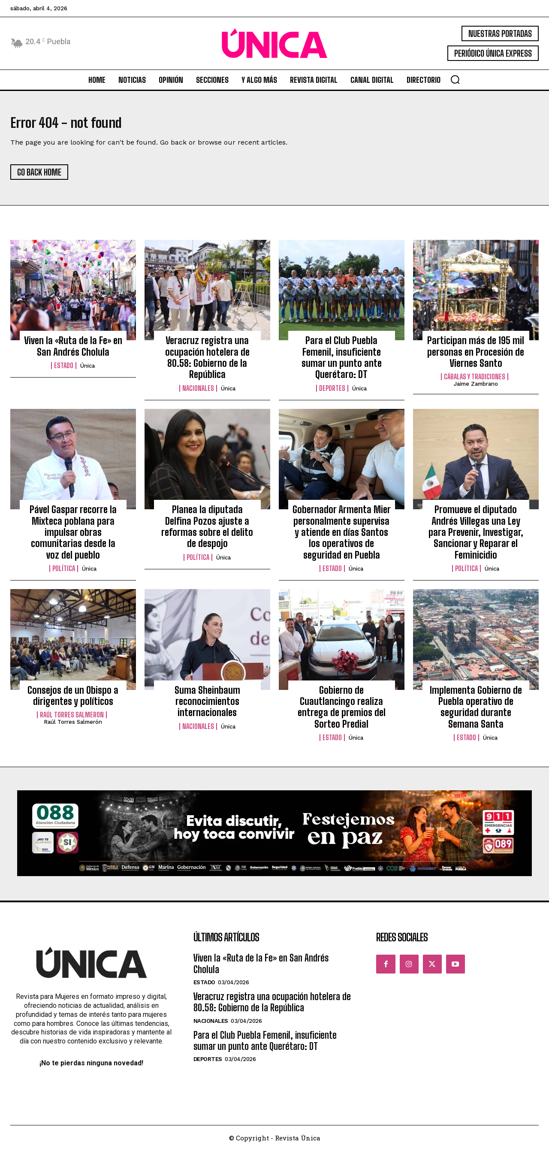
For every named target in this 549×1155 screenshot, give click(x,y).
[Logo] (274, 43)
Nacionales (198, 393)
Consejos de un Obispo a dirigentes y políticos (72, 700)
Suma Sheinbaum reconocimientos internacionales (207, 706)
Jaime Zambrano (476, 389)
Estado (63, 370)
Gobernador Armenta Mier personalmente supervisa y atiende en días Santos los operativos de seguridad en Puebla (342, 536)
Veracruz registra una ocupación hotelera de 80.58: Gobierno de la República (207, 362)
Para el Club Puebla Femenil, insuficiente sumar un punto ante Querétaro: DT (342, 362)
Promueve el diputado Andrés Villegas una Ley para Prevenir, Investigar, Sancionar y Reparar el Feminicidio (475, 536)
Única (87, 370)
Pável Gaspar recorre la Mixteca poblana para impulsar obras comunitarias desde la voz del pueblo (73, 536)
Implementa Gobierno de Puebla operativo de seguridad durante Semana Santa (476, 712)
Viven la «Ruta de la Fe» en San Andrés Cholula (73, 350)
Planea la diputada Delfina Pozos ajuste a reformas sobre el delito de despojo (207, 531)
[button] (455, 79)
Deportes (332, 393)
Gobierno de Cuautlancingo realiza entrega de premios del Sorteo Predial (342, 712)
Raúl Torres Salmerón (73, 726)
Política (63, 573)
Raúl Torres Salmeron (72, 719)
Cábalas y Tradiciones (474, 381)
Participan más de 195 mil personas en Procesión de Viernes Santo (475, 356)
